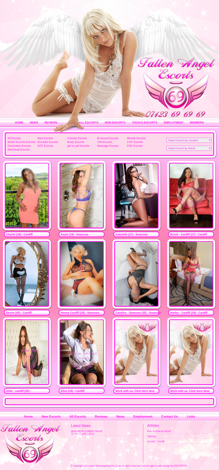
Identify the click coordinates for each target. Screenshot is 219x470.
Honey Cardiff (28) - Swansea (80, 312)
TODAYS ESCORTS (144, 122)
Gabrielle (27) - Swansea (131, 234)
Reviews (101, 416)
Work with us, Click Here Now (135, 391)
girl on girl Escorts (78, 145)
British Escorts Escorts (21, 142)
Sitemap (151, 436)
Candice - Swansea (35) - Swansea (138, 312)
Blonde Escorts (136, 138)
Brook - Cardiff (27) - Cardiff (188, 234)
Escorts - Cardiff (155, 441)
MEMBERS (197, 122)
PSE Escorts (135, 145)
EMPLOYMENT (173, 122)
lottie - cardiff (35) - (18, 391)
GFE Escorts (45, 145)
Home (28, 416)
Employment (143, 416)
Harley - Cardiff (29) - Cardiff (188, 312)
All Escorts (14, 138)
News (120, 416)
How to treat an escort (158, 431)
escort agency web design (156, 465)
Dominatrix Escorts (19, 145)
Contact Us (169, 416)
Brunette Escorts (47, 142)
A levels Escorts (77, 138)
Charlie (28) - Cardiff (19, 234)
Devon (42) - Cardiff (19, 312)
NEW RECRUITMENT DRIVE (86, 431)
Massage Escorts (107, 145)
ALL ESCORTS (89, 122)
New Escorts (45, 138)
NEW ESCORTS (115, 122)
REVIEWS (50, 122)
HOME (19, 122)
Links (191, 416)
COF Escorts (135, 142)
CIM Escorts (104, 142)
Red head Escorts (19, 149)
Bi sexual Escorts (107, 138)
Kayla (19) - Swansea (74, 234)
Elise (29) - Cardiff (72, 391)
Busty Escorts (75, 142)
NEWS (34, 122)
